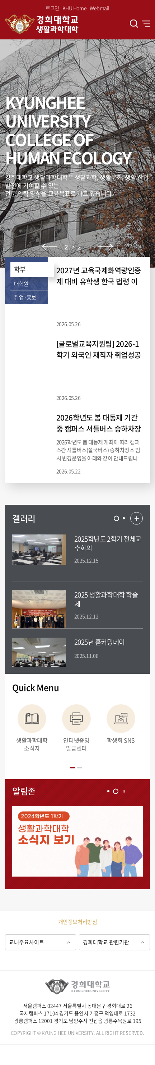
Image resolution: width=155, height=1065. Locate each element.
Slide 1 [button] (116, 518)
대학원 (21, 284)
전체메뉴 (146, 23)
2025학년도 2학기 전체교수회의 (107, 543)
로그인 (52, 7)
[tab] (116, 518)
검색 (134, 24)
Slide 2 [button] (124, 518)
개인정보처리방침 (77, 922)
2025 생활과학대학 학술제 (106, 599)
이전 (49, 247)
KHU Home (74, 7)
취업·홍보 (25, 297)
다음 (105, 247)
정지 (89, 247)
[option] (77, 153)
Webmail (99, 7)
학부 (19, 269)
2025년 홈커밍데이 (99, 642)
